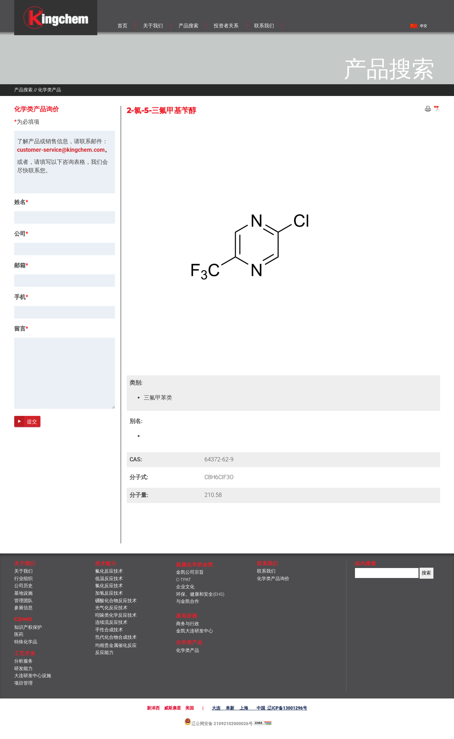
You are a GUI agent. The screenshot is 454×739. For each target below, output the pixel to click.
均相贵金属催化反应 (116, 645)
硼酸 (116, 600)
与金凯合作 (187, 601)
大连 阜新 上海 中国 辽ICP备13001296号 (259, 708)
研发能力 (23, 668)
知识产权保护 (28, 627)
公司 (21, 234)
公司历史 (23, 585)
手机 (21, 297)
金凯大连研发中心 (194, 630)
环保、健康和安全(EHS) (200, 594)
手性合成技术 (109, 629)
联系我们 (266, 571)
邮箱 (21, 265)
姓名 (21, 202)
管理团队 (23, 600)
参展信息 (23, 607)
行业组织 (23, 578)
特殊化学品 (25, 641)
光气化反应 (111, 607)
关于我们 (23, 571)
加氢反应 (109, 593)
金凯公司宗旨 (190, 572)
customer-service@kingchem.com (61, 149)
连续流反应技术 (111, 622)
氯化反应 (109, 585)
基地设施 (23, 593)
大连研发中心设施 (32, 675)
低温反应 (109, 578)
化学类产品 (187, 650)
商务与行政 (187, 623)
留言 (21, 329)
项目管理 (23, 683)
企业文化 (185, 586)
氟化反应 (109, 571)
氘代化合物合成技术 (116, 637)
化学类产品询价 (273, 578)
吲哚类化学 (116, 615)
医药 (18, 634)
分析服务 (23, 661)
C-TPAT (183, 579)
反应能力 (104, 652)
